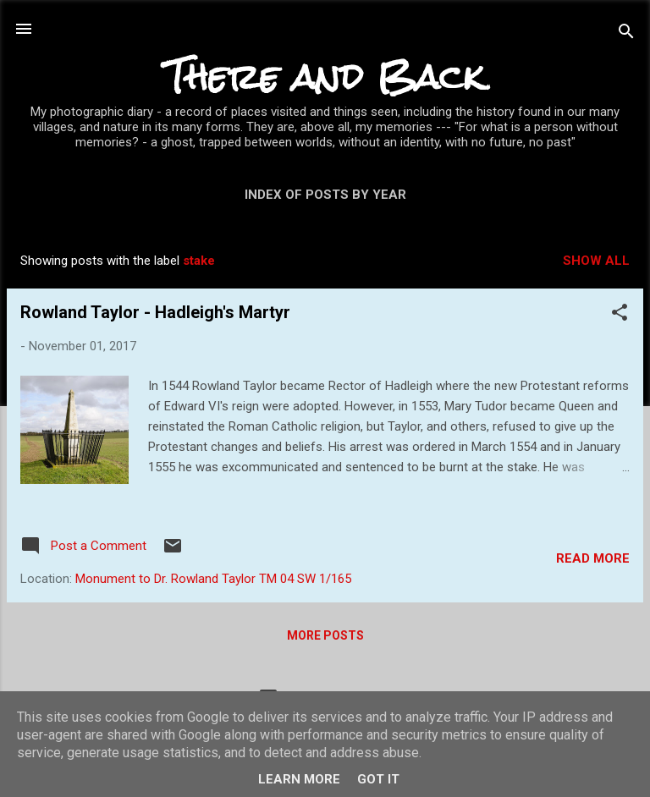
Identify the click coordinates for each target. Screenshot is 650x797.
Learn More (299, 779)
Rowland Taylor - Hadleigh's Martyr (155, 312)
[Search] (626, 34)
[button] (619, 315)
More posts (325, 635)
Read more (593, 558)
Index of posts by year (325, 194)
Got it (378, 779)
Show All (596, 260)
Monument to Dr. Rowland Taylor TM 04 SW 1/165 (213, 578)
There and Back (325, 76)
